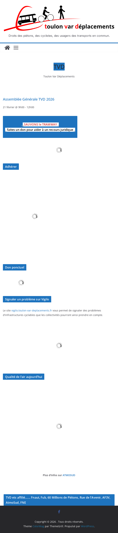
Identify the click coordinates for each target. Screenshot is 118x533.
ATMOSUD (69, 475)
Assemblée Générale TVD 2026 (28, 99)
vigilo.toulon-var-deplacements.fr (31, 310)
